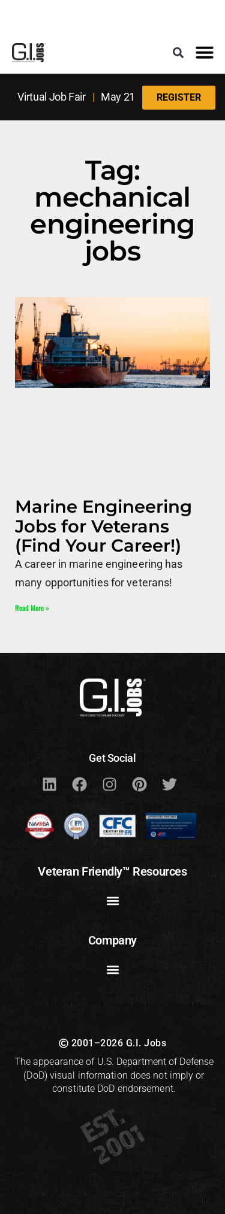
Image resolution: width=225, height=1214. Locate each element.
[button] (178, 52)
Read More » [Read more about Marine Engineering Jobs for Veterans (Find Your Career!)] (32, 608)
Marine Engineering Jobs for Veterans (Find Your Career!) (103, 526)
